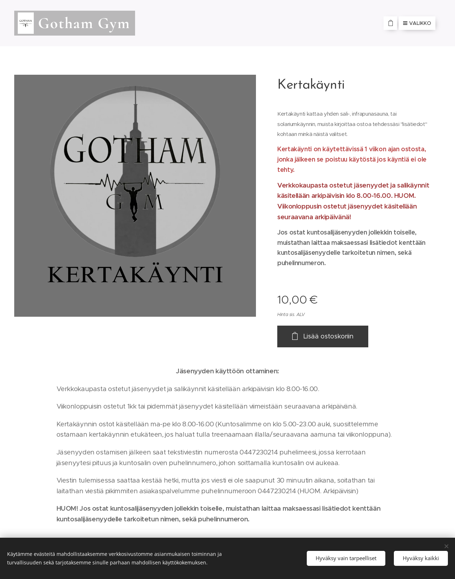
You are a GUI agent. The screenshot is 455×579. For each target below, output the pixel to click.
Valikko (417, 23)
